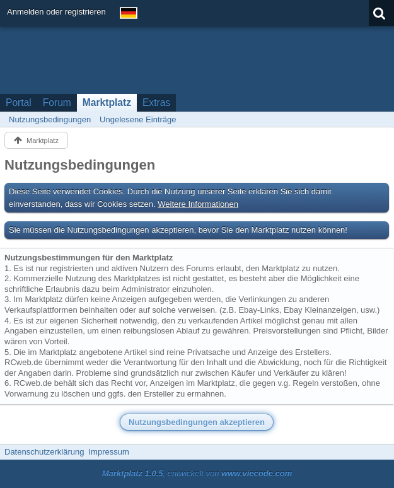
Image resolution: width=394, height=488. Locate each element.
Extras (156, 102)
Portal (19, 102)
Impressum (108, 451)
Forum (57, 102)
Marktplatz (107, 102)
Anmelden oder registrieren (56, 11)
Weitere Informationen (198, 204)
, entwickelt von (197, 473)
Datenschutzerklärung (44, 451)
